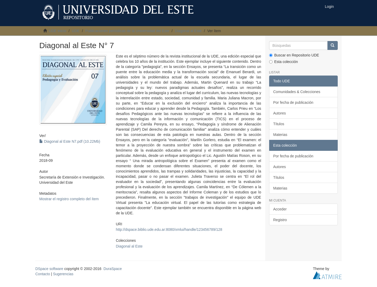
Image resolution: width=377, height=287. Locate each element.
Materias (280, 135)
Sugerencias (63, 274)
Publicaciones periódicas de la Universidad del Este (127, 31)
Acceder (280, 209)
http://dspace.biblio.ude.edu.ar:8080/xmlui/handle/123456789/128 (169, 229)
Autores (279, 113)
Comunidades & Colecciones (296, 92)
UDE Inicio (57, 31)
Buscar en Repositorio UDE (294, 55)
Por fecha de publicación (293, 102)
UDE (76, 31)
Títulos (278, 124)
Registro (280, 220)
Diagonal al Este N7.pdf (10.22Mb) (69, 141)
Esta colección (283, 62)
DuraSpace (112, 269)
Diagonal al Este (188, 31)
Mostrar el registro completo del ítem (69, 199)
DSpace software (49, 269)
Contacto (42, 274)
